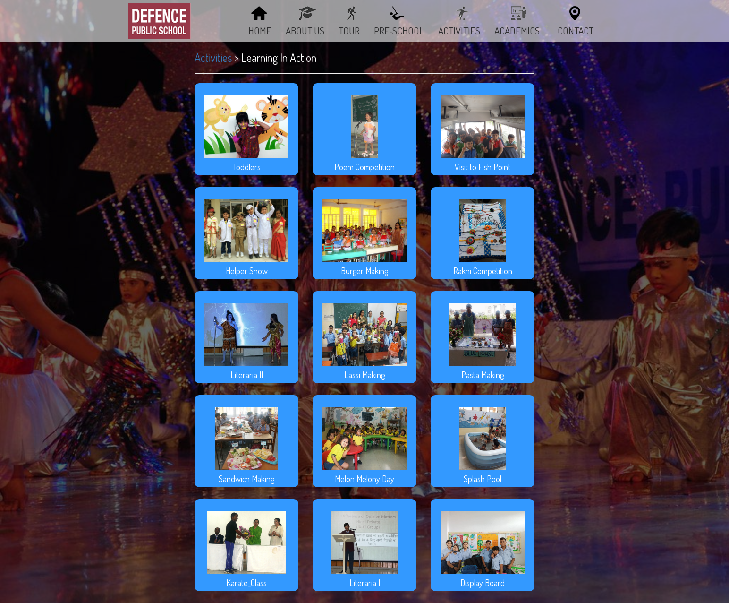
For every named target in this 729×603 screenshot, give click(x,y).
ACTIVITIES (459, 30)
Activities (213, 57)
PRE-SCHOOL (399, 30)
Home (259, 30)
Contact (575, 30)
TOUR (349, 30)
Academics (521, 30)
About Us (305, 30)
